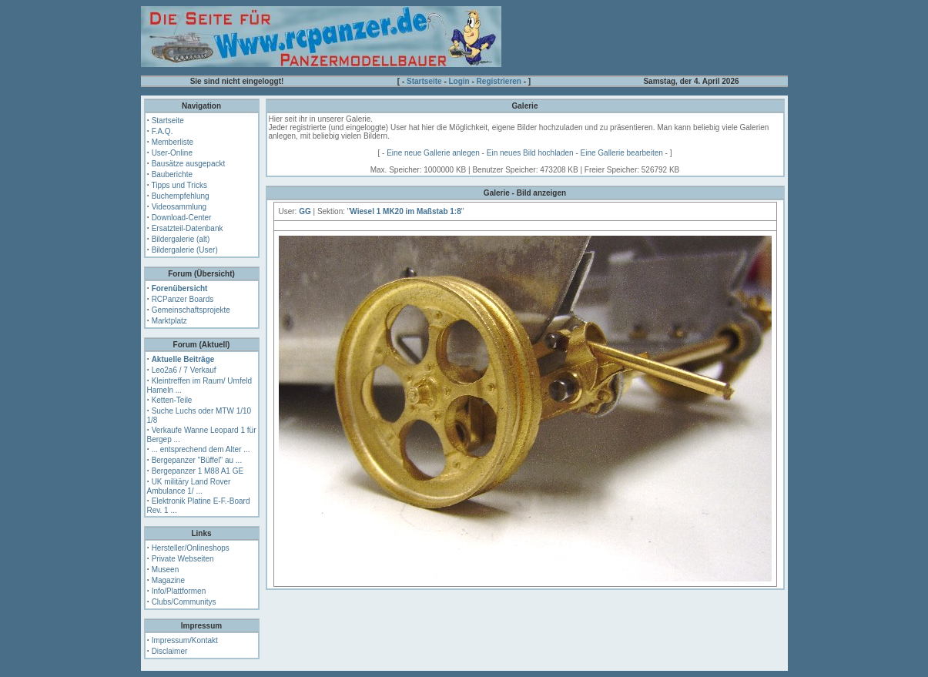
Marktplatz (169, 321)
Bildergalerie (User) (185, 250)
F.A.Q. (162, 131)
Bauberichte (172, 174)
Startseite (424, 81)
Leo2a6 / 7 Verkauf (184, 370)
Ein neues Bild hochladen (530, 153)
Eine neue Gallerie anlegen (433, 153)
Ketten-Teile (172, 400)
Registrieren (499, 81)
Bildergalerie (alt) (181, 239)
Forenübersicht (180, 288)
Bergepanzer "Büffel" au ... (197, 460)
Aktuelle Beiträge (183, 359)
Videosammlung (179, 207)
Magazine (168, 580)
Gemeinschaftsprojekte (191, 310)
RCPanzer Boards (183, 299)
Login (459, 81)
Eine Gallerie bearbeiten (622, 153)
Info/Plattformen (179, 591)
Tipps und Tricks (178, 185)
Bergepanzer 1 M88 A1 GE (198, 471)
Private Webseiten (183, 559)
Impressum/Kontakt (185, 640)
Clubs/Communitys (184, 602)
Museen (165, 569)
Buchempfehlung (180, 196)
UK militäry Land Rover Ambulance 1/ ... (189, 486)
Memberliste (172, 142)
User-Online (172, 153)
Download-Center (182, 217)
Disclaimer (170, 651)
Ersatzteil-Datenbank (187, 228)
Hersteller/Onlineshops (190, 548)
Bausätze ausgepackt (189, 163)
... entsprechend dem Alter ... (201, 449)
